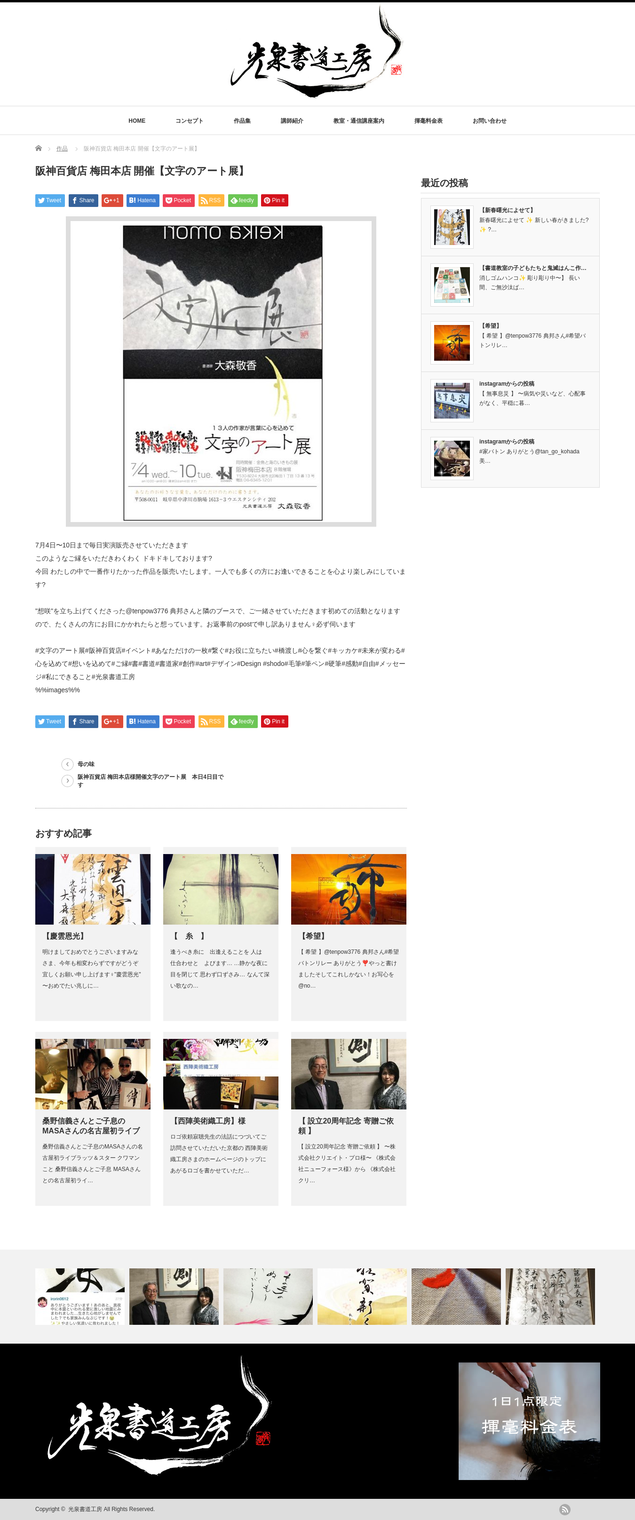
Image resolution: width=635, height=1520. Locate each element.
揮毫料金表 (428, 121)
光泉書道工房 (85, 1509)
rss (565, 1509)
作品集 (242, 121)
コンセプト (189, 121)
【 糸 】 (189, 936)
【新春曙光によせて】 (507, 210)
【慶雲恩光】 (64, 936)
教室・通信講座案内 (358, 121)
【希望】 (313, 936)
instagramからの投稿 (506, 383)
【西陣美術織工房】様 (208, 1121)
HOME (136, 121)
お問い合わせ (490, 121)
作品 (62, 148)
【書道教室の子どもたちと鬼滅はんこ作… (533, 268)
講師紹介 (292, 121)
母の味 (86, 764)
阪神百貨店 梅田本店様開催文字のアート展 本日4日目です (150, 781)
